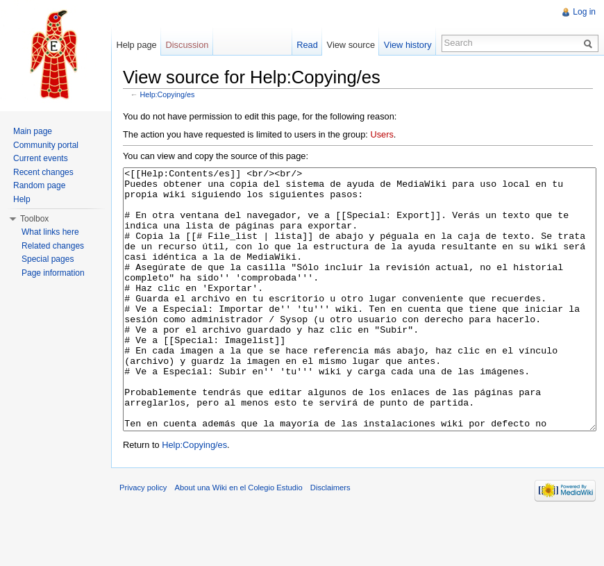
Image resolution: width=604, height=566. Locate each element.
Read (307, 45)
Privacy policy (143, 539)
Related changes (53, 246)
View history (408, 45)
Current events (40, 158)
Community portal (45, 145)
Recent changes (43, 172)
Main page (32, 131)
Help (22, 199)
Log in (584, 12)
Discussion (187, 45)
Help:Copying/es (167, 94)
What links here (50, 232)
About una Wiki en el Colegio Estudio (239, 539)
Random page (39, 185)
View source (351, 45)
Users (381, 134)
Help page (136, 45)
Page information (53, 273)
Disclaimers (330, 539)
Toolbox (34, 219)
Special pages (48, 259)
